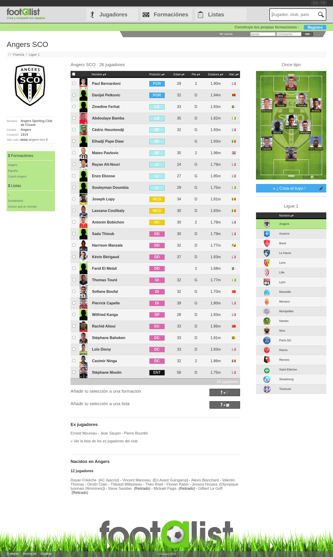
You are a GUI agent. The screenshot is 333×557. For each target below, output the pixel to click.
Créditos (46, 553)
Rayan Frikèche (83, 480)
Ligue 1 (34, 54)
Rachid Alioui (104, 326)
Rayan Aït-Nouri (106, 164)
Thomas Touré (104, 280)
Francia (18, 54)
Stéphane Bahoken (108, 338)
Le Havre (285, 253)
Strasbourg (286, 379)
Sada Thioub (103, 234)
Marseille (285, 292)
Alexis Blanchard (205, 480)
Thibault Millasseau (126, 484)
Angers (12, 165)
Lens (282, 262)
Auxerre (284, 233)
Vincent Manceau (136, 480)
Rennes (284, 359)
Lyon (282, 282)
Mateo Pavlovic (105, 153)
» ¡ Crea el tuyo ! (289, 188)
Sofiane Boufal (105, 292)
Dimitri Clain (97, 484)
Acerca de (29, 553)
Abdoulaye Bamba (108, 118)
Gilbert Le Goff (210, 488)
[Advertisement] (31, 280)
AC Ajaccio (109, 480)
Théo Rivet (154, 484)
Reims (283, 350)
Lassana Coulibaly (108, 211)
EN (315, 3)
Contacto (12, 553)
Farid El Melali (104, 268)
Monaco (284, 301)
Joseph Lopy (103, 199)
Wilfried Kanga (105, 315)
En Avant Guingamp (170, 480)
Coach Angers (17, 176)
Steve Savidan (120, 488)
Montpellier (286, 311)
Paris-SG (285, 340)
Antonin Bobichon (108, 222)
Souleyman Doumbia (110, 188)
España (13, 170)
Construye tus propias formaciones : (281, 27)
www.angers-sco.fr (34, 139)
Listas (216, 14)
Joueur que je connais (22, 206)
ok (307, 34)
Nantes (284, 321)
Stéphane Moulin (107, 372)
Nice (282, 330)
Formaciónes (171, 14)
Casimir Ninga (104, 361)
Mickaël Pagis (165, 488)
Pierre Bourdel (136, 433)
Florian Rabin (177, 484)
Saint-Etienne (288, 369)
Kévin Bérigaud (105, 257)
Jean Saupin (110, 433)
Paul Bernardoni (106, 84)
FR (323, 3)
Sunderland (15, 200)
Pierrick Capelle (106, 303)
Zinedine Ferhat (106, 107)
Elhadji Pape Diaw (108, 141)
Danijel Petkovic (106, 95)
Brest (282, 243)
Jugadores (113, 14)
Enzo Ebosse (103, 176)
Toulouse (285, 389)
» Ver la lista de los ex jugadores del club (104, 441)
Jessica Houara (204, 484)
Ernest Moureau (84, 433)
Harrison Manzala (107, 245)
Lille (281, 272)
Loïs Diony (101, 349)
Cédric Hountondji (108, 130)
